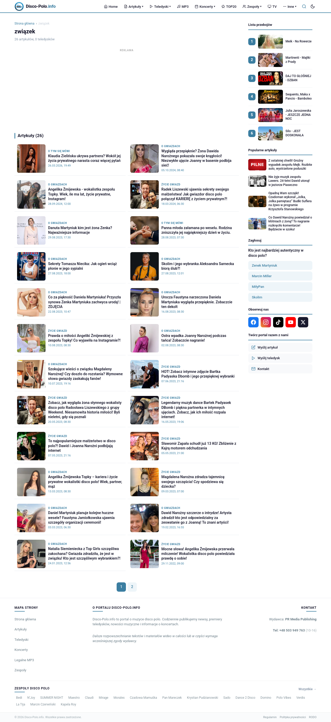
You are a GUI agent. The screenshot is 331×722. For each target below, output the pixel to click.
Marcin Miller (262, 276)
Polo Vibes (283, 698)
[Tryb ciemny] (313, 6)
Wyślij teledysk (265, 358)
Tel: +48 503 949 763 (295, 630)
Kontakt (260, 369)
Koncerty (205, 7)
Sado (226, 698)
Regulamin (270, 717)
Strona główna (24, 23)
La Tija (20, 704)
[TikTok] (278, 322)
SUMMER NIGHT (51, 698)
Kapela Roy (68, 704)
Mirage (103, 698)
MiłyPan (258, 287)
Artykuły (133, 7)
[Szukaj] (304, 6)
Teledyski (160, 7)
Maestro (74, 698)
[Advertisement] (126, 89)
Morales (119, 698)
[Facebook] (253, 322)
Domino (265, 698)
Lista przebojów (260, 25)
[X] (303, 322)
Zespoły (252, 7)
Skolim (257, 297)
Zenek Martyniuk (264, 265)
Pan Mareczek (172, 698)
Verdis (300, 698)
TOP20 (228, 7)
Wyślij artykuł (264, 347)
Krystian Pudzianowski (202, 698)
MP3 (183, 7)
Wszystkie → (307, 689)
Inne (289, 7)
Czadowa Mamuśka (143, 698)
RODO (313, 717)
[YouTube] (290, 322)
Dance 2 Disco (245, 698)
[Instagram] (266, 322)
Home (111, 7)
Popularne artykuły (262, 150)
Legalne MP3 (24, 660)
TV (272, 7)
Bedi (19, 698)
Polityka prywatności (293, 717)
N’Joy (31, 698)
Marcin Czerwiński (43, 704)
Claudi (89, 698)
